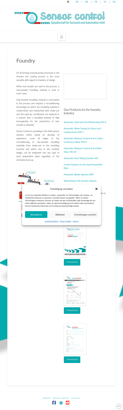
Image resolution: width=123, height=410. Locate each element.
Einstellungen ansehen (85, 214)
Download (72, 261)
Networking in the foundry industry (80, 181)
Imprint (75, 221)
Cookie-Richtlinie (51, 221)
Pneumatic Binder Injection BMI (78, 174)
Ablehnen (60, 214)
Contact (76, 398)
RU (114, 1)
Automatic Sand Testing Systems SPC (81, 158)
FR (96, 1)
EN (86, 1)
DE (77, 1)
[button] (96, 188)
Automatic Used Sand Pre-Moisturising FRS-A (85, 122)
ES (105, 1)
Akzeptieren (36, 214)
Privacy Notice (65, 221)
